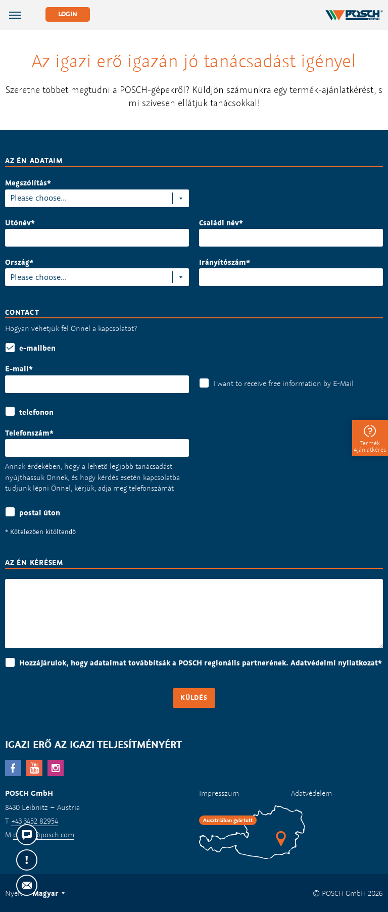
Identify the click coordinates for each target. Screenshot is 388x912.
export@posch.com (43, 834)
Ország (17, 262)
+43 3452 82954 (34, 821)
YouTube (34, 768)
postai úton (39, 512)
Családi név (219, 222)
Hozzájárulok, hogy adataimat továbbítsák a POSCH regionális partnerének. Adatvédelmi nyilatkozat (200, 662)
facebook (13, 768)
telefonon (36, 412)
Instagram (55, 768)
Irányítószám (222, 262)
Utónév (18, 222)
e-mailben (37, 348)
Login (67, 14)
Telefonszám (27, 433)
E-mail (17, 368)
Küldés (193, 697)
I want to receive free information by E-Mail (283, 383)
